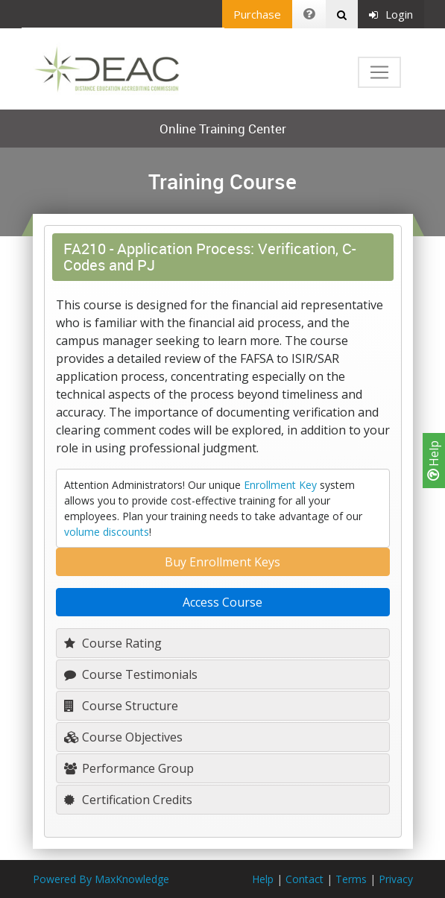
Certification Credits (128, 799)
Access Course (222, 602)
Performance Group (129, 768)
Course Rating (113, 643)
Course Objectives (123, 737)
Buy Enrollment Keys (222, 562)
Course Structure (121, 706)
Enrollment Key (280, 485)
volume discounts (106, 532)
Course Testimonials (131, 674)
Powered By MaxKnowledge (101, 879)
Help (434, 460)
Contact (304, 879)
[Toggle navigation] (379, 72)
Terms (351, 879)
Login (391, 14)
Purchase (257, 14)
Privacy (396, 879)
